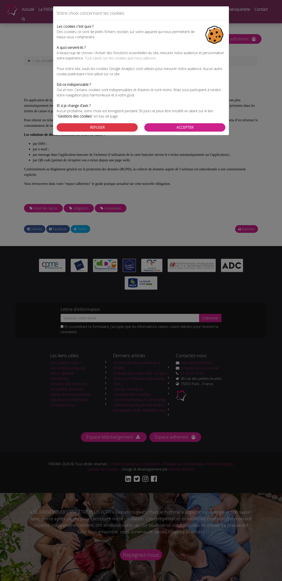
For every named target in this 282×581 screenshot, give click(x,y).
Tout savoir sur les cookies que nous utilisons (120, 58)
